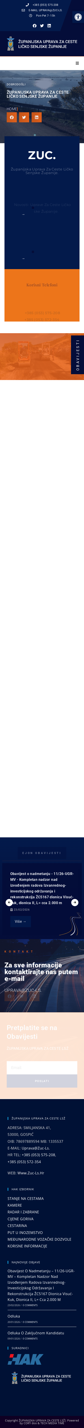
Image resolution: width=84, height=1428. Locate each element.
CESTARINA (17, 1225)
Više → (20, 921)
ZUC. (42, 155)
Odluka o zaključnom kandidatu (36, 1333)
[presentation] (9, 902)
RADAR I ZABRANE (23, 1212)
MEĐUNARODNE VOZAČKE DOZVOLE (39, 1239)
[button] (78, 17)
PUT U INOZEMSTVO (25, 1232)
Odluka (14, 1316)
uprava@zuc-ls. (36, 1148)
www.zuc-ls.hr (30, 1173)
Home (12, 109)
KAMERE (15, 1205)
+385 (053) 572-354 (24, 1161)
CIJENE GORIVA (21, 1218)
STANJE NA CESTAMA (26, 1198)
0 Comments (30, 1305)
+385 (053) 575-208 (38, 1154)
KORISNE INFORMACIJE (27, 1246)
